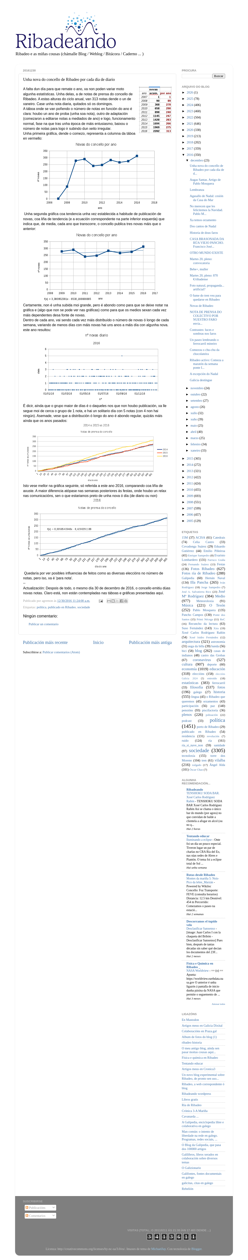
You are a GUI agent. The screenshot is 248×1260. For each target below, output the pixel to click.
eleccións (198, 674)
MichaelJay (158, 1249)
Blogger (196, 1249)
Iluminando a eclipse (199, 839)
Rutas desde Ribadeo (200, 875)
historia (219, 692)
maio (194, 425)
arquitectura (191, 641)
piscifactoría (210, 710)
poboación (212, 715)
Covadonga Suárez (194, 546)
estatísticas (190, 683)
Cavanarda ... (190, 1116)
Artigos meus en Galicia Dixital (202, 1025)
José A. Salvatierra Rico (196, 591)
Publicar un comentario (43, 624)
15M (185, 537)
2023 (190, 111)
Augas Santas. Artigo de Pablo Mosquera (205, 181)
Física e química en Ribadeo (200, 1057)
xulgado (196, 765)
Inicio (98, 642)
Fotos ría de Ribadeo (198, 573)
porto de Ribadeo (208, 727)
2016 (190, 155)
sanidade (219, 745)
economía (189, 669)
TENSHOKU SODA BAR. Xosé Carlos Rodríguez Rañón (203, 797)
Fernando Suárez (198, 564)
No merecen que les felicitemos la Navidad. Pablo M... (206, 210)
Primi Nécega (205, 619)
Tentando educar (198, 836)
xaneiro (196, 450)
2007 (190, 508)
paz (212, 706)
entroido (212, 678)
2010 (190, 489)
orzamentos (210, 701)
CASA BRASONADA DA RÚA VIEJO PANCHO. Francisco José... (207, 242)
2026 (190, 92)
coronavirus (202, 660)
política (41, 607)
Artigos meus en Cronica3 (198, 1069)
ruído (185, 740)
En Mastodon (190, 1020)
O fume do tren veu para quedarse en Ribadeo (205, 297)
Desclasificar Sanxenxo (201, 928)
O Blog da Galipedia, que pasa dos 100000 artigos (201, 1146)
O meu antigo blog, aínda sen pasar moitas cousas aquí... (200, 1050)
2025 (190, 98)
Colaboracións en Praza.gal (199, 1031)
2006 (190, 514)
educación (217, 669)
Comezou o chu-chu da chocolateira (204, 351)
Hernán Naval (215, 578)
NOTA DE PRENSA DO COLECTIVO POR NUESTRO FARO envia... (206, 317)
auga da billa (196, 646)
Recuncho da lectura (203, 623)
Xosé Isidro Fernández (203, 637)
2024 (190, 105)
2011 (190, 483)
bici (184, 651)
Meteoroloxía (205, 601)
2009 (190, 496)
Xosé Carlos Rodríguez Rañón (203, 632)
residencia (188, 736)
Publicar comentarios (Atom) (61, 652)
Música (187, 605)
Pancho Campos (192, 615)
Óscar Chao (196, 769)
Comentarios (35, 1215)
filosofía (196, 687)
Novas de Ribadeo (201, 305)
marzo (195, 438)
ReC (222, 619)
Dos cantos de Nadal (203, 226)
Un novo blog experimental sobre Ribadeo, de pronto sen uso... (203, 1076)
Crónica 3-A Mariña (195, 1111)
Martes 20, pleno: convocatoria (201, 261)
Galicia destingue (201, 380)
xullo (194, 413)
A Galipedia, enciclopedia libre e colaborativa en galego (203, 1124)
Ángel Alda (217, 765)
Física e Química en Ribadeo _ (199, 965)
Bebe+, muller (199, 269)
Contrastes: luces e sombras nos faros (203, 331)
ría (210, 740)
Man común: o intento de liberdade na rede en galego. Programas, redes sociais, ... (200, 1135)
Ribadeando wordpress (196, 1093)
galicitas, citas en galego (197, 1183)
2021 (190, 123)
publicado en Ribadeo (62, 607)
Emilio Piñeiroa (214, 551)
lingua (195, 696)
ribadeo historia (192, 1042)
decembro (197, 160)
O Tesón (217, 605)
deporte (212, 664)
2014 (190, 464)
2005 (190, 521)
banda (215, 646)
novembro (197, 388)
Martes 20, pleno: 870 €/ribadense (204, 277)
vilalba (220, 760)
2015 (190, 458)
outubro (196, 394)
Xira (216, 628)
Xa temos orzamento (203, 220)
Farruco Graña (216, 560)
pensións (187, 710)
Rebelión (187, 1189)
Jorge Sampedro (210, 587)
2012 (190, 477)
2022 (190, 117)
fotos (221, 687)
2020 (190, 130)
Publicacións (35, 1207)
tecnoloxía (188, 755)
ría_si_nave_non (192, 745)
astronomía (218, 641)
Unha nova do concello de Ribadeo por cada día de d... (207, 169)
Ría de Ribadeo (192, 1105)
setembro (197, 400)
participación (190, 706)
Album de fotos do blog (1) (199, 1037)
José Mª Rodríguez (203, 593)
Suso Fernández (192, 628)
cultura (187, 664)
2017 (190, 148)
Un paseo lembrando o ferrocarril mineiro (204, 341)
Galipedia (188, 578)
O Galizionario (191, 1168)
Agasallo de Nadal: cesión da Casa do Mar (206, 198)
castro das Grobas (213, 655)
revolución (213, 736)
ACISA (200, 537)
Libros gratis (190, 1099)
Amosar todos (218, 1004)
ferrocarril (218, 683)
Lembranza (197, 189)
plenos (187, 714)
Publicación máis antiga (150, 642)
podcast (187, 721)
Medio (220, 596)
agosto (195, 407)
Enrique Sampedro (199, 555)
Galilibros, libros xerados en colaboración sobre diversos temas (200, 1158)
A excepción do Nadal (204, 374)
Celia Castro (203, 542)
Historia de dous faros (204, 232)
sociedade (83, 607)
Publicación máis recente (45, 642)
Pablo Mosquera (204, 610)
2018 (190, 142)
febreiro (196, 444)
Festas (221, 564)
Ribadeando (194, 789)
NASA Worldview (197, 970)
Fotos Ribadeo (202, 569)
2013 (190, 471)
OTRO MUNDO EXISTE (206, 252)
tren (204, 760)
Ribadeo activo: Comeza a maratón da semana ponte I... (206, 364)
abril (194, 432)
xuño (194, 419)
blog (198, 651)
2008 (190, 502)
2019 (190, 136)
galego (197, 692)
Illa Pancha (199, 582)
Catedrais (219, 537)
